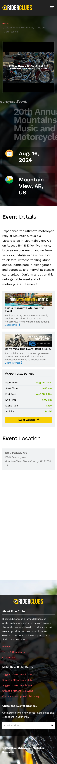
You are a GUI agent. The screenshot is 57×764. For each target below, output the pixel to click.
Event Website (28, 419)
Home (5, 23)
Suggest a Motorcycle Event (18, 685)
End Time (10, 399)
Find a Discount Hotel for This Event (25, 309)
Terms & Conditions (13, 652)
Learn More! (13, 362)
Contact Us (8, 657)
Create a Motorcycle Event (17, 690)
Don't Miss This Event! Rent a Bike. (28, 348)
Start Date (11, 382)
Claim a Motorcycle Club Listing (20, 696)
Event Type (11, 405)
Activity (9, 411)
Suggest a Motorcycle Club (17, 674)
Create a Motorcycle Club (17, 680)
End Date (10, 394)
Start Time (11, 388)
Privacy (6, 646)
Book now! (12, 324)
